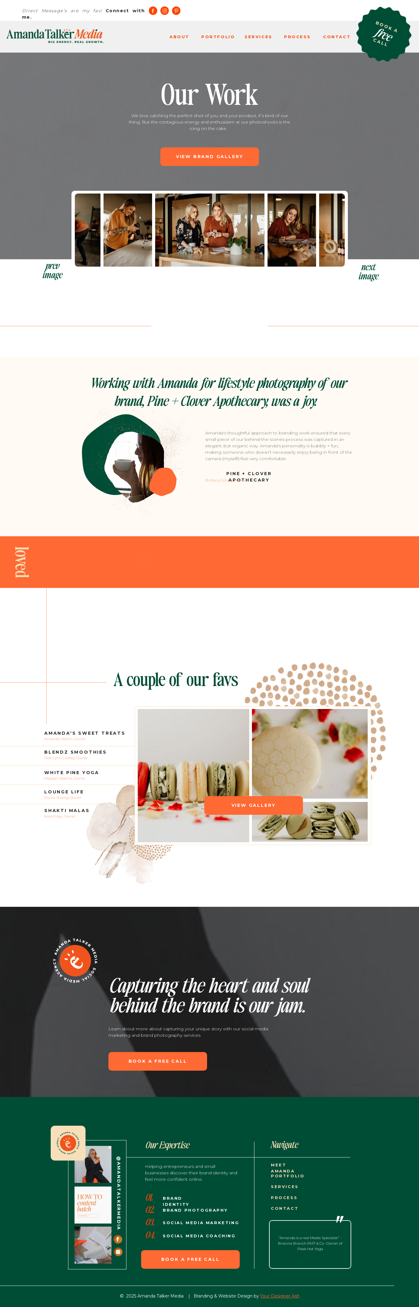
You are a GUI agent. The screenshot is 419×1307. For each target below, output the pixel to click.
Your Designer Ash (280, 1296)
